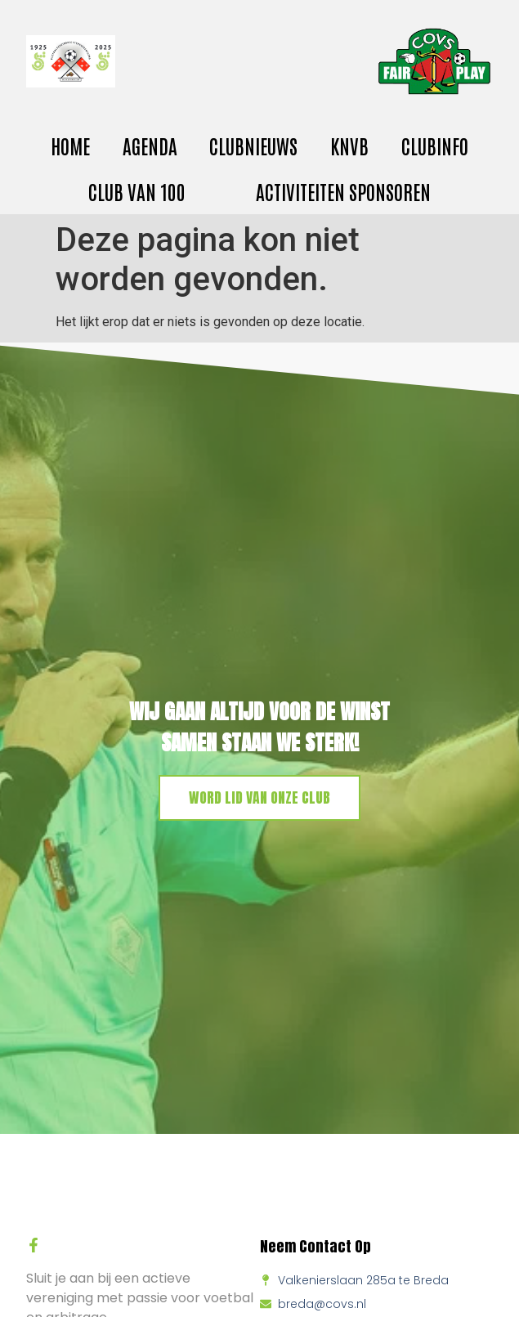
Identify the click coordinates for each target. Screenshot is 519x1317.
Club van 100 (137, 191)
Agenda (150, 145)
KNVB (349, 145)
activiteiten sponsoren (343, 191)
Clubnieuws (253, 145)
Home (70, 145)
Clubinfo (434, 145)
